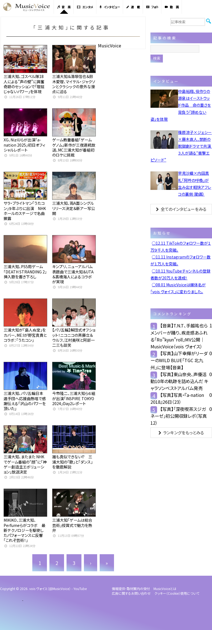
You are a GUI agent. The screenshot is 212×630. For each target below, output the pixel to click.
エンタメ (85, 7)
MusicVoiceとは (164, 588)
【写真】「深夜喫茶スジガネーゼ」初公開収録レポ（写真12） (178, 416)
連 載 (133, 7)
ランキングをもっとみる (181, 432)
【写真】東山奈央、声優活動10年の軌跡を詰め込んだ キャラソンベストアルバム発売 (179, 381)
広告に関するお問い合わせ (131, 593)
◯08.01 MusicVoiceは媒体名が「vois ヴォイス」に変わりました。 (178, 288)
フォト (152, 7)
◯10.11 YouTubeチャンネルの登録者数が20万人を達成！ (180, 274)
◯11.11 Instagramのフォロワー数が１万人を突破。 (180, 260)
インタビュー (110, 7)
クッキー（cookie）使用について (176, 593)
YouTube (80, 588)
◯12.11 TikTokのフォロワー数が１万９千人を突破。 (180, 246)
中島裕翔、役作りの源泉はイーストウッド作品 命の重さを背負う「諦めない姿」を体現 (180, 105)
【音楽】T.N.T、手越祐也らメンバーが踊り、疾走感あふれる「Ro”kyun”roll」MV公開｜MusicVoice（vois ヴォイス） (179, 336)
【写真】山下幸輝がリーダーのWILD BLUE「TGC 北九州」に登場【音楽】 (179, 360)
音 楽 (64, 7)
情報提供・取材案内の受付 (131, 588)
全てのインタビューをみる (181, 209)
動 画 (172, 7)
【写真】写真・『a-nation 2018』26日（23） (177, 398)
